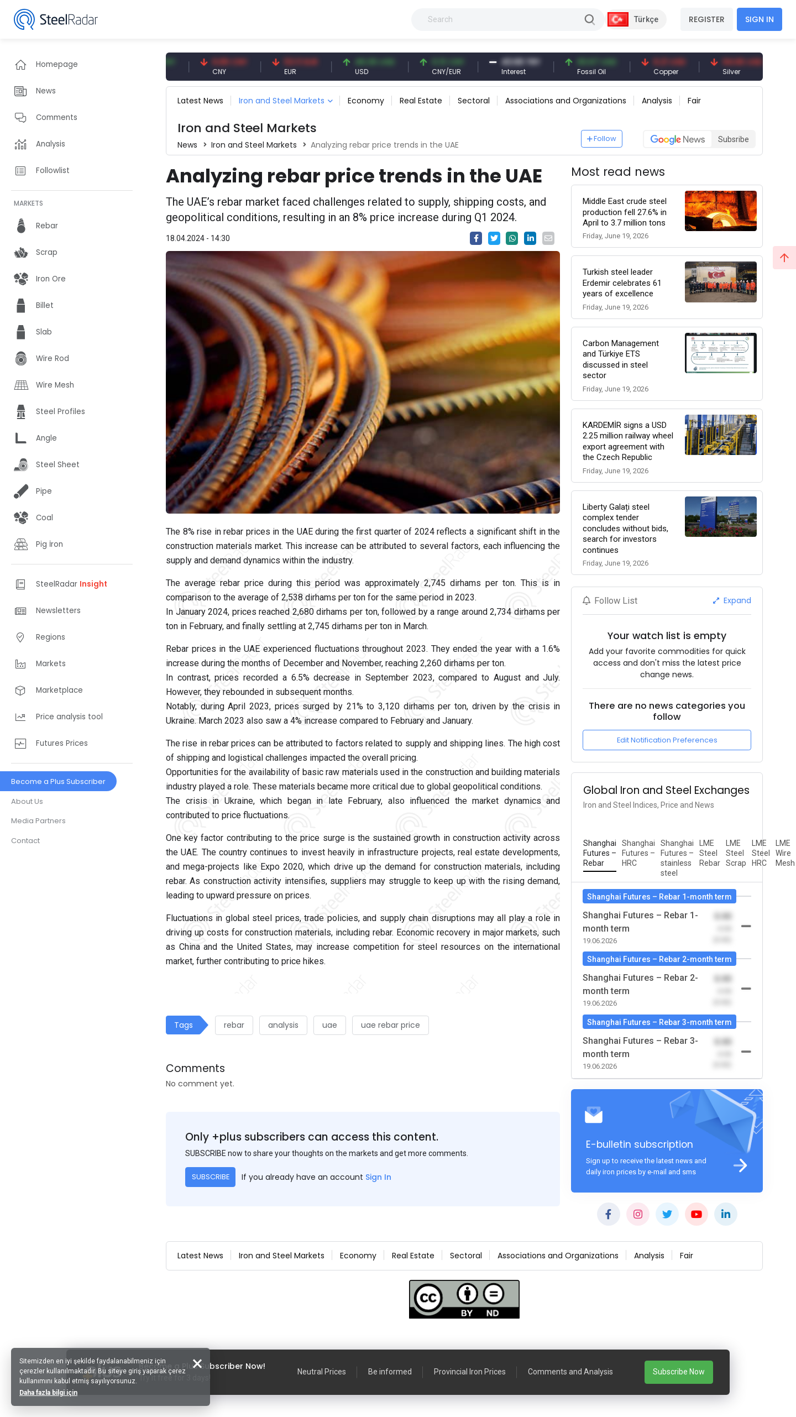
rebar (234, 1025)
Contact (25, 840)
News (187, 144)
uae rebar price (390, 1025)
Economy (366, 100)
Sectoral (474, 100)
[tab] (599, 853)
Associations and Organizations (565, 100)
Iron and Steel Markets (281, 100)
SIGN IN (759, 19)
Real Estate (421, 100)
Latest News (200, 100)
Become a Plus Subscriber (58, 781)
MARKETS (28, 203)
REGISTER (707, 19)
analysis (283, 1025)
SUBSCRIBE (210, 1177)
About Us (27, 801)
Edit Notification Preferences (667, 740)
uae (329, 1025)
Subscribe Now (679, 1371)
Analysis (657, 100)
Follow (602, 138)
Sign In (378, 1177)
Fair (694, 100)
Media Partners (38, 820)
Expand (732, 600)
